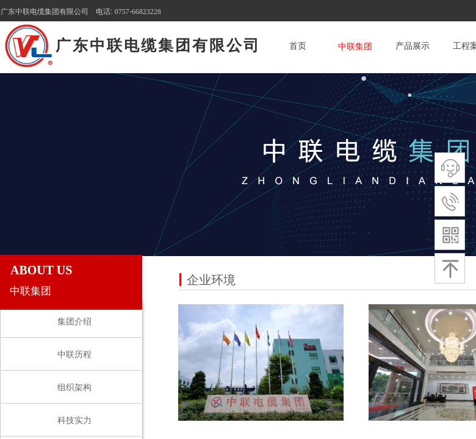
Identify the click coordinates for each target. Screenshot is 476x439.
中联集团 (355, 46)
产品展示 (412, 46)
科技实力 (74, 420)
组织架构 (74, 387)
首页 (297, 46)
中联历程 (74, 354)
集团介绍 (74, 321)
